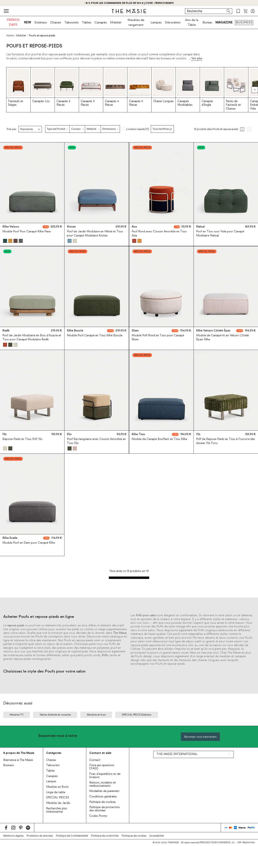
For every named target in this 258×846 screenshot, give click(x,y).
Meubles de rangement (136, 22)
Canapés (101, 22)
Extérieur (40, 22)
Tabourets (71, 22)
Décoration (173, 22)
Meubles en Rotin (57, 787)
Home (10, 35)
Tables (86, 22)
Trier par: (11, 129)
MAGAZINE (224, 22)
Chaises (55, 22)
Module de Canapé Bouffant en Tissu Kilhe (159, 439)
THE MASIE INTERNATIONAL (177, 754)
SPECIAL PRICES (57, 797)
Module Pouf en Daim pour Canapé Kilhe (28, 543)
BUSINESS (244, 22)
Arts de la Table (191, 22)
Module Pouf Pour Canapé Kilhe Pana (26, 232)
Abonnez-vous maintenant (200, 736)
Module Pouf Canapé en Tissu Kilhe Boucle (94, 335)
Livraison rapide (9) (137, 129)
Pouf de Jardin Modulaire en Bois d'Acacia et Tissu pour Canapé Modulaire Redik (31, 337)
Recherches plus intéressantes (56, 810)
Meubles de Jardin (58, 803)
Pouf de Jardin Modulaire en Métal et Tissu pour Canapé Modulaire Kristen (95, 233)
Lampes (156, 22)
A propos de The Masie (18, 753)
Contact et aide (100, 753)
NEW (27, 22)
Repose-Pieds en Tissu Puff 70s (22, 439)
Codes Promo (98, 816)
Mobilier (116, 22)
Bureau (207, 22)
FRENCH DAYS (13, 22)
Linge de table (55, 792)
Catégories (53, 753)
